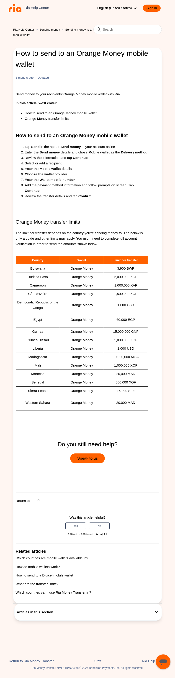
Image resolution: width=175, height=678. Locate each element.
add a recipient (50, 163)
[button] (154, 8)
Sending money (49, 29)
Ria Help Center (23, 29)
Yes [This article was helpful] (75, 526)
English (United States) (117, 8)
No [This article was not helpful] (99, 526)
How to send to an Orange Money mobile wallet (61, 113)
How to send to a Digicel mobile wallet (44, 575)
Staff (97, 661)
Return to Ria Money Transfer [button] (31, 661)
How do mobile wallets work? (38, 567)
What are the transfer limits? (37, 584)
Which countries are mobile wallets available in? (52, 558)
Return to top (28, 500)
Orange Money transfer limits (47, 119)
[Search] (127, 29)
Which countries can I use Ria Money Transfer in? (53, 592)
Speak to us (87, 458)
